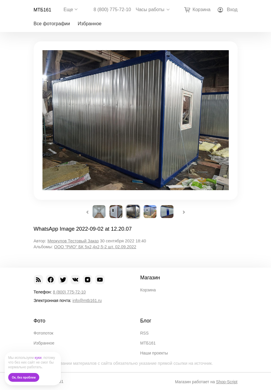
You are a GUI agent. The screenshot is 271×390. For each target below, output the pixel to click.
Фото (39, 320)
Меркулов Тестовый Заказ (73, 241)
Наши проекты (154, 353)
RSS (144, 333)
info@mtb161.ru (87, 300)
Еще (68, 9)
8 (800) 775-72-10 (112, 9)
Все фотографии (52, 23)
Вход (232, 9)
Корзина (148, 290)
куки (38, 358)
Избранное (89, 23)
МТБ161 (42, 9)
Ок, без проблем (24, 377)
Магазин (150, 277)
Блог (145, 320)
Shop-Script (226, 381)
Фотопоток (43, 333)
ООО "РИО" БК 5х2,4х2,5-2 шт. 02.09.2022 (95, 246)
